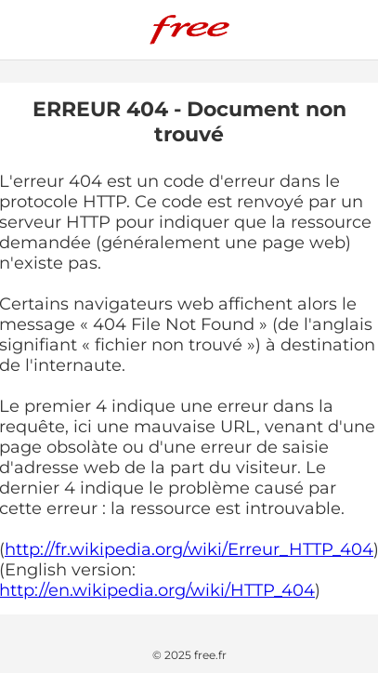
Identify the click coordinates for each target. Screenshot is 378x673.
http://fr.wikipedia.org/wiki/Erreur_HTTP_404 (189, 549)
